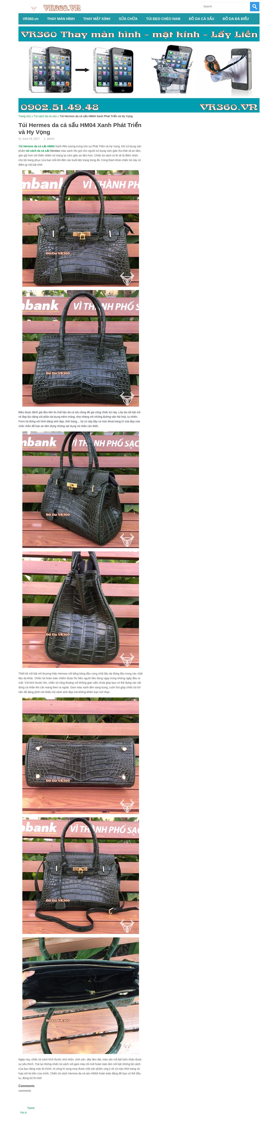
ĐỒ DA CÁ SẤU (201, 19)
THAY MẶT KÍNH (96, 19)
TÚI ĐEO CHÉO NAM (163, 19)
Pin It (23, 1112)
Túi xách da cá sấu (45, 116)
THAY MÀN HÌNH (61, 19)
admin (50, 138)
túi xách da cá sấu (38, 150)
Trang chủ (24, 116)
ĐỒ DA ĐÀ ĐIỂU (236, 19)
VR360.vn (30, 19)
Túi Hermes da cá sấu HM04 (36, 146)
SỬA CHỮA (128, 19)
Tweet (30, 1108)
